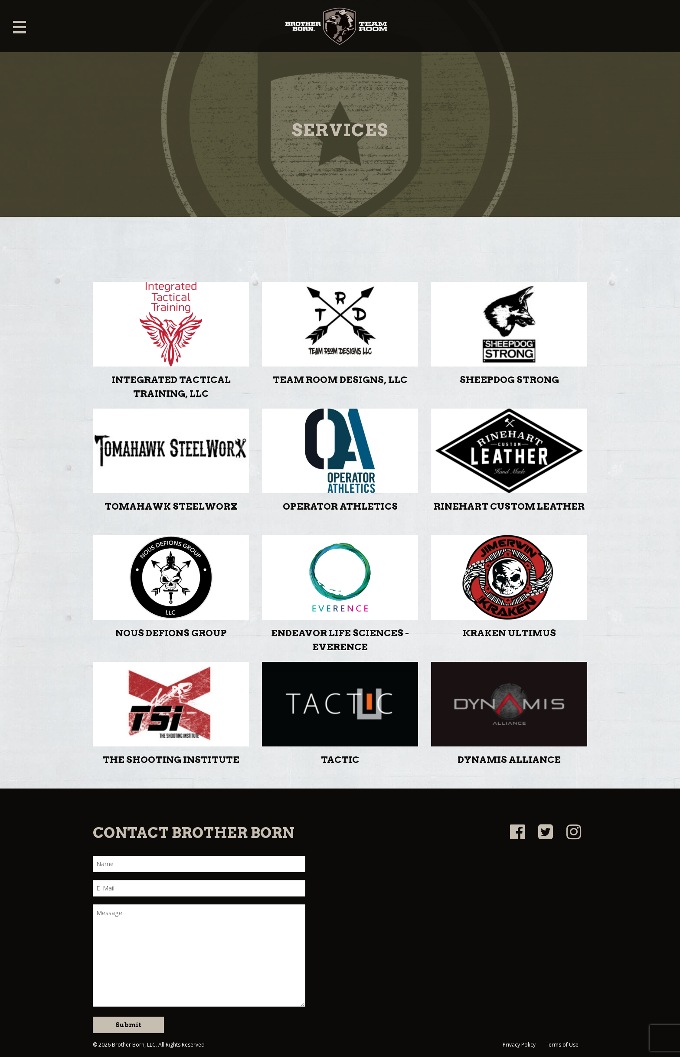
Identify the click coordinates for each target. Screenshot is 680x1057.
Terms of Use (562, 1044)
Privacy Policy (519, 1044)
